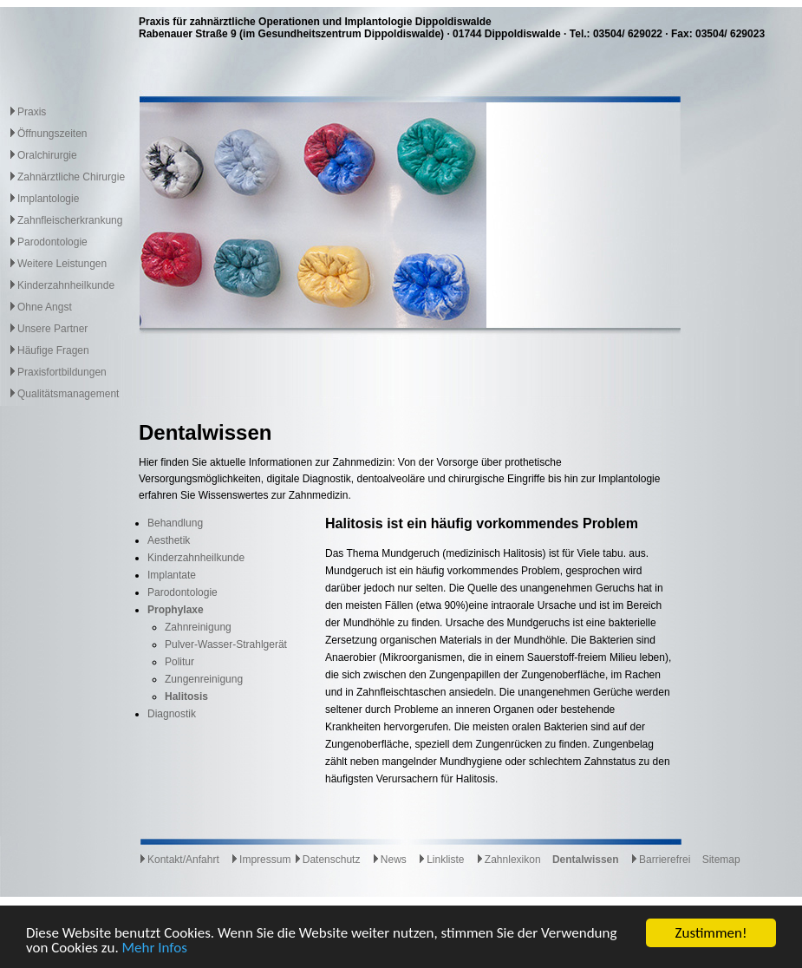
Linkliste (441, 860)
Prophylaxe (175, 610)
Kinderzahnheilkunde (65, 285)
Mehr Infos (154, 948)
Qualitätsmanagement (68, 394)
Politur (179, 662)
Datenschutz (327, 860)
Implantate (171, 575)
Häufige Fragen (53, 350)
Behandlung (175, 523)
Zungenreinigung (204, 679)
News (389, 860)
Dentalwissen (585, 860)
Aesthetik (168, 540)
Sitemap (721, 860)
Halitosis (186, 696)
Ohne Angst (44, 307)
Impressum (260, 860)
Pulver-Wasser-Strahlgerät (226, 644)
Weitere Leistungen (62, 264)
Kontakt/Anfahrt (179, 860)
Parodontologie (52, 242)
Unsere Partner (52, 329)
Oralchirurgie (47, 155)
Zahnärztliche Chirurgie (71, 177)
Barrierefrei (660, 860)
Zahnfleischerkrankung (69, 220)
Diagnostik (171, 714)
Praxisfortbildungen (62, 372)
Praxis (31, 112)
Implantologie (48, 199)
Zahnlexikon (508, 860)
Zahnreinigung (198, 627)
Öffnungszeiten (52, 134)
